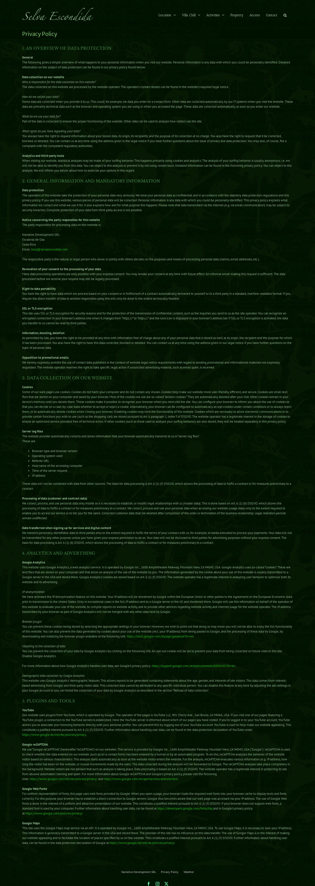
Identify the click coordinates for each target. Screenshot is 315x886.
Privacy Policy (169, 872)
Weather (189, 872)
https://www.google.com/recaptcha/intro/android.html (141, 779)
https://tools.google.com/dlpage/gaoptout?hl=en (160, 636)
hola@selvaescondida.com (49, 249)
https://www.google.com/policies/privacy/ (54, 813)
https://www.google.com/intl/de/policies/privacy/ (63, 779)
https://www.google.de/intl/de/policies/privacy (54, 735)
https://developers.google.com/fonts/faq (184, 808)
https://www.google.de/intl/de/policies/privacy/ (142, 843)
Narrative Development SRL (138, 872)
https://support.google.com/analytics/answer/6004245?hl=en (193, 666)
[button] (285, 15)
